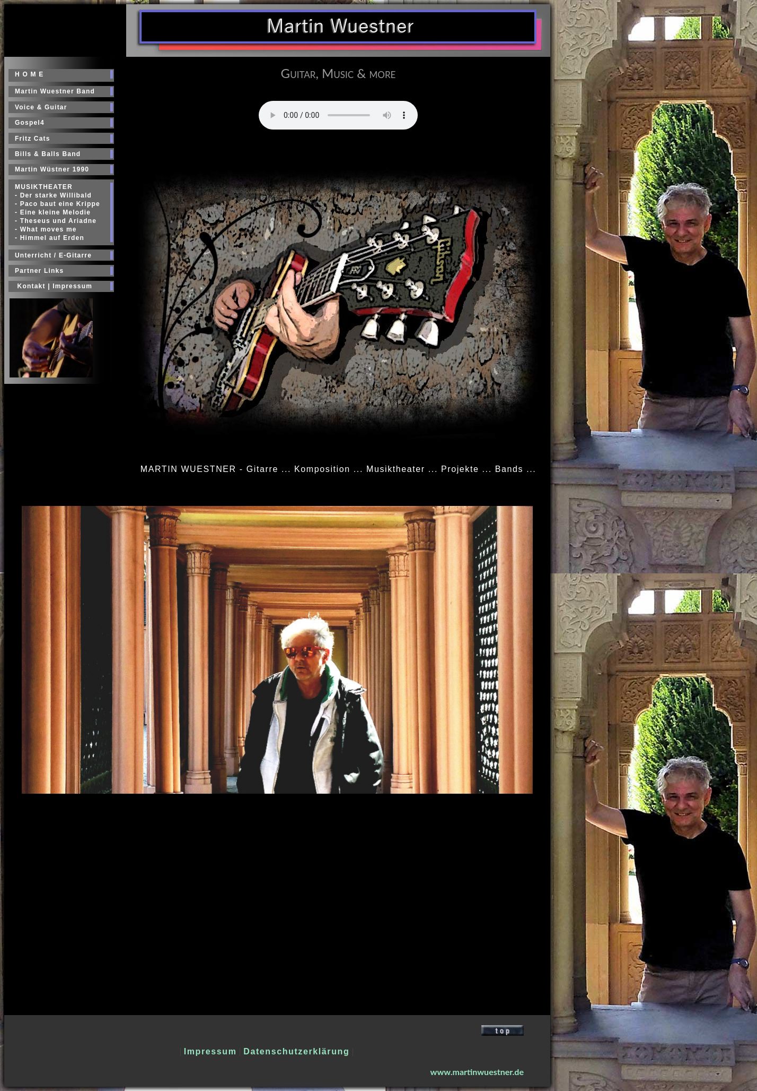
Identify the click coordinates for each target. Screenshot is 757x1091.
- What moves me (46, 229)
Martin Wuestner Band (55, 91)
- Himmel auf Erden (49, 238)
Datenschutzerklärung (296, 1051)
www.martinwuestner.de (477, 1072)
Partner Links (39, 270)
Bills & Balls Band (48, 154)
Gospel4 (30, 122)
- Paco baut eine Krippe (57, 204)
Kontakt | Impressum (53, 286)
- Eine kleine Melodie (53, 212)
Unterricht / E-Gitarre (53, 255)
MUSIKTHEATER (44, 187)
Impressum (210, 1051)
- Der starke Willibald (53, 195)
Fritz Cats (32, 138)
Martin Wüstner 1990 (52, 169)
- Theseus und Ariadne (55, 221)
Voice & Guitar (41, 107)
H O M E (29, 74)
